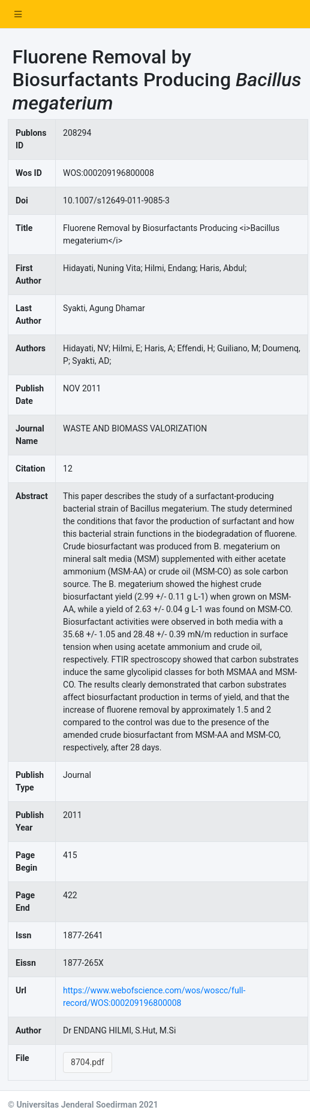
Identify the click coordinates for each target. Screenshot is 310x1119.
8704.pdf (87, 1062)
